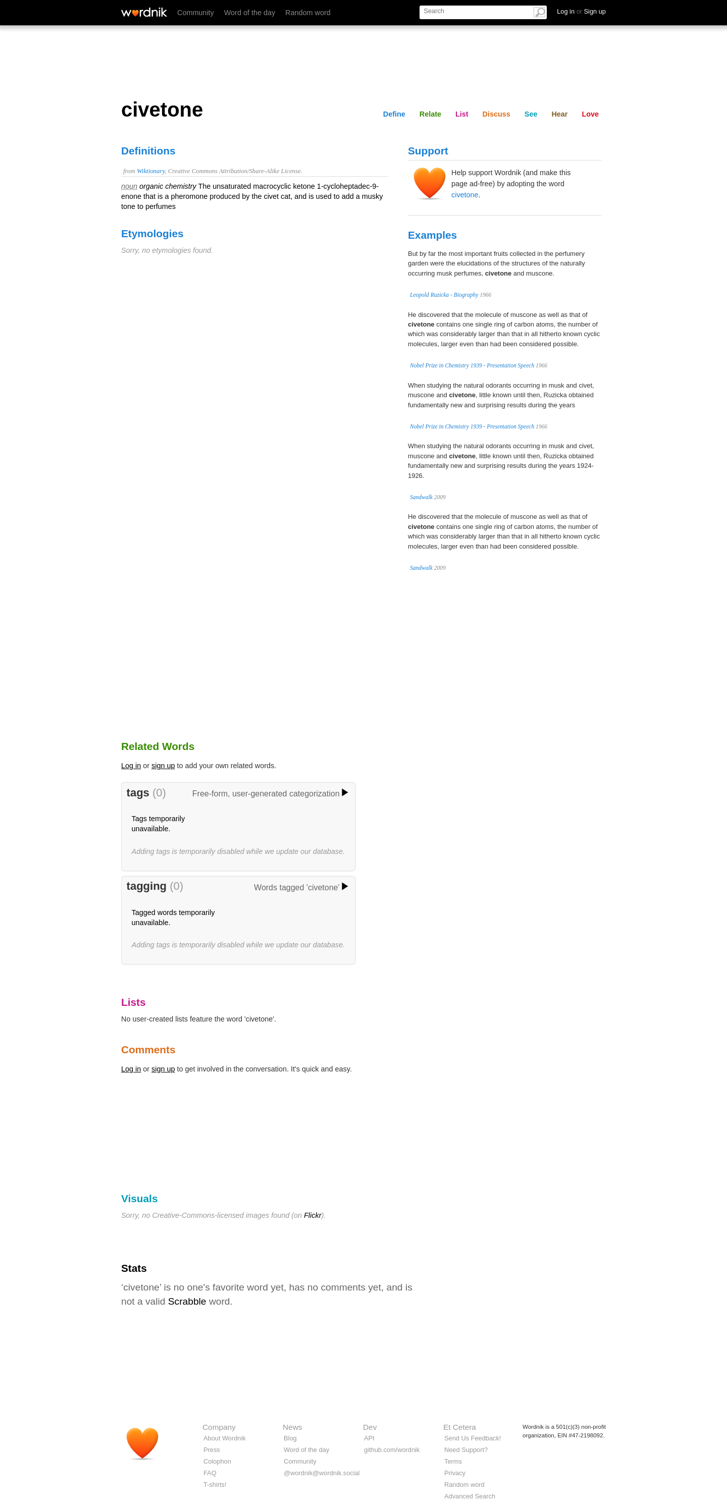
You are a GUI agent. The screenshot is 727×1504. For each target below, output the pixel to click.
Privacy (454, 1473)
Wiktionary (151, 171)
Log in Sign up (581, 11)
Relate (430, 114)
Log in (131, 766)
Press (211, 1450)
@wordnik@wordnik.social (321, 1473)
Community (195, 13)
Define (394, 114)
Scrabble (187, 1301)
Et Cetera (459, 1427)
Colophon (217, 1461)
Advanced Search (469, 1496)
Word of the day (249, 13)
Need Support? (466, 1450)
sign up (163, 766)
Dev (370, 1427)
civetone (465, 195)
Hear (559, 114)
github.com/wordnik (392, 1450)
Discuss (496, 114)
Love (590, 114)
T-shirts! (215, 1484)
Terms (453, 1461)
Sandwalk (421, 497)
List (462, 114)
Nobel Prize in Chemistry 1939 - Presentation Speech (472, 365)
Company (219, 1427)
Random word (308, 13)
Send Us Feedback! (472, 1438)
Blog (290, 1438)
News (292, 1427)
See (531, 114)
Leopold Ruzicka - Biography (444, 295)
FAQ (210, 1473)
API (369, 1438)
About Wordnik (224, 1438)
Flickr (312, 1215)
